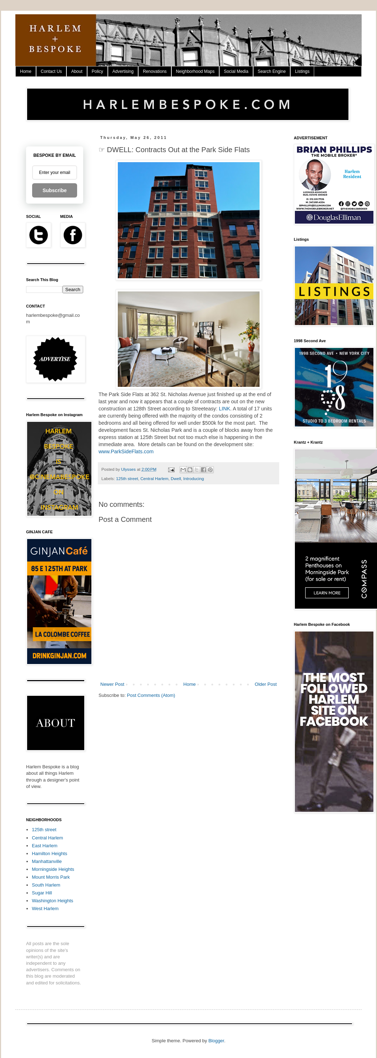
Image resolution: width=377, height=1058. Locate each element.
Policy (97, 71)
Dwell (176, 478)
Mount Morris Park (51, 877)
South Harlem (46, 885)
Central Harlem (154, 478)
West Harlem (45, 908)
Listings (302, 71)
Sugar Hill (42, 892)
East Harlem (44, 845)
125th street (127, 478)
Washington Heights (52, 900)
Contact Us (51, 71)
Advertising (123, 71)
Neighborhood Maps (195, 71)
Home (25, 71)
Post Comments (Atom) (151, 695)
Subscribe (54, 190)
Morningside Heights (53, 869)
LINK (224, 408)
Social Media (236, 71)
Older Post (266, 684)
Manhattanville (47, 861)
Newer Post (112, 684)
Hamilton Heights (49, 853)
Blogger (216, 1040)
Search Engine (272, 71)
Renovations (155, 71)
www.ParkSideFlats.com (126, 451)
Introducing (193, 478)
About (76, 71)
